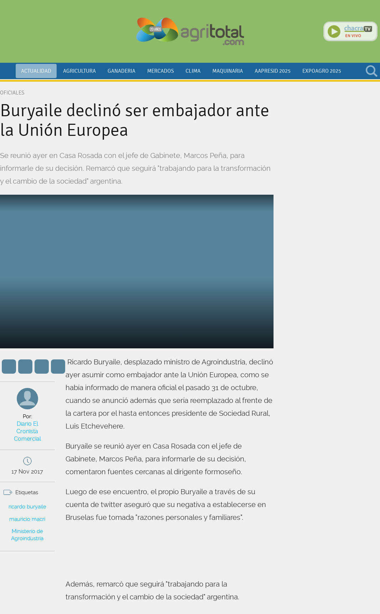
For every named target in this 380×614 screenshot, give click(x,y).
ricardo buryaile (27, 499)
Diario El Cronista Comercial (27, 427)
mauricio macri (27, 511)
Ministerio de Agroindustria (27, 527)
